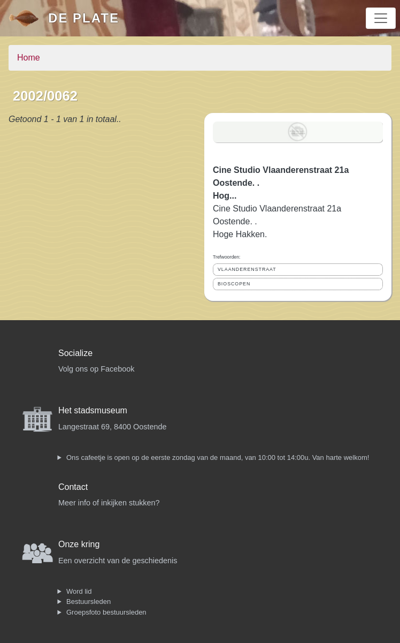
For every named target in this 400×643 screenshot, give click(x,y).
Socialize (75, 353)
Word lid (78, 591)
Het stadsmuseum (92, 410)
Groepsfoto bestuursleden (106, 612)
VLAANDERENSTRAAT (247, 269)
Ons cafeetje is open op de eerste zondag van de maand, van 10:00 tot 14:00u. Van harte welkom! (217, 457)
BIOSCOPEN (234, 283)
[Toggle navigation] (381, 18)
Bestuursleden (88, 601)
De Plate (83, 18)
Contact (73, 486)
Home (28, 57)
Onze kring (78, 544)
